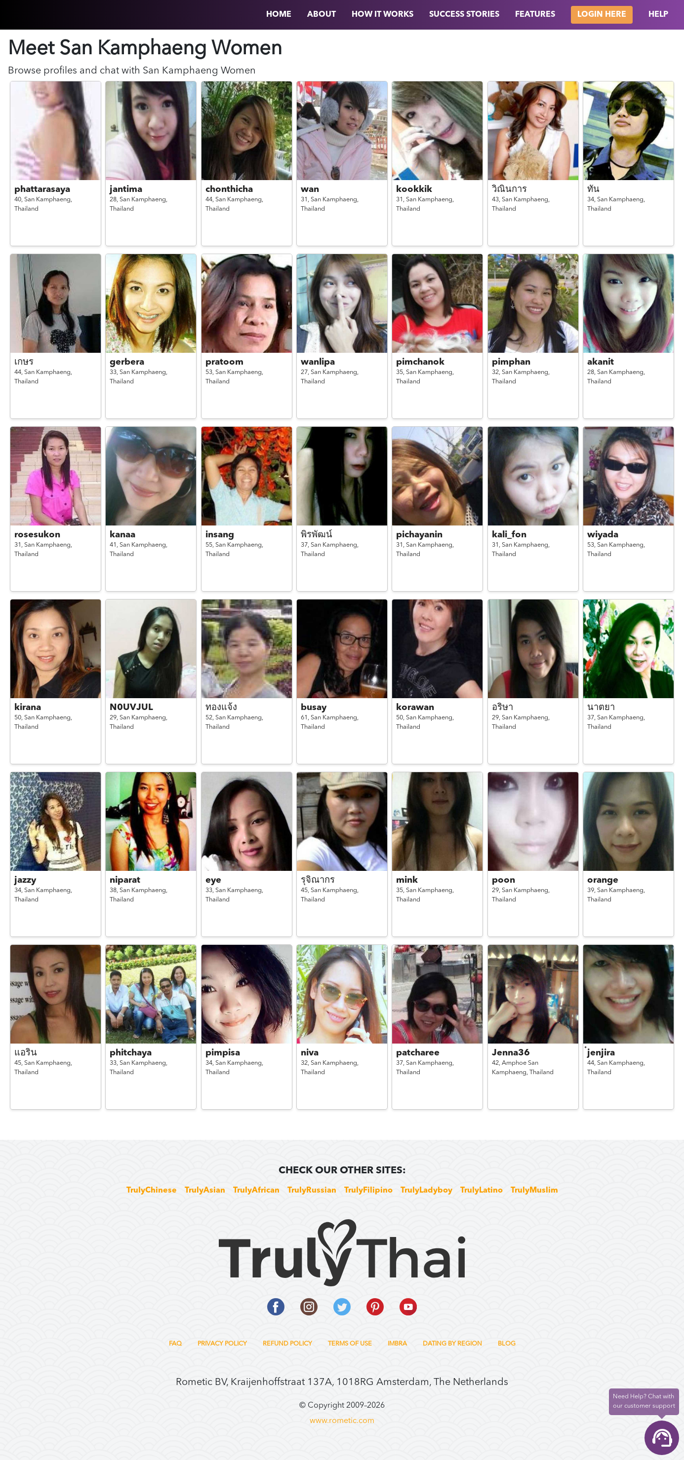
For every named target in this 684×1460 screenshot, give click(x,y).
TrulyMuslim (534, 1191)
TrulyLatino (481, 1191)
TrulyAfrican (256, 1191)
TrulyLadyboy (426, 1191)
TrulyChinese (151, 1191)
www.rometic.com (342, 1421)
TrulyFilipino (368, 1191)
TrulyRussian (311, 1191)
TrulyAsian (205, 1191)
